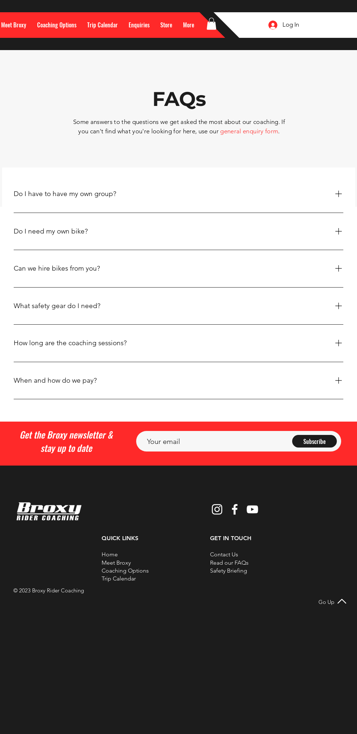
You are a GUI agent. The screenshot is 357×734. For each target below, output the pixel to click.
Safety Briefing (228, 570)
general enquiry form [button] (249, 131)
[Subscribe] (314, 441)
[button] (189, 25)
